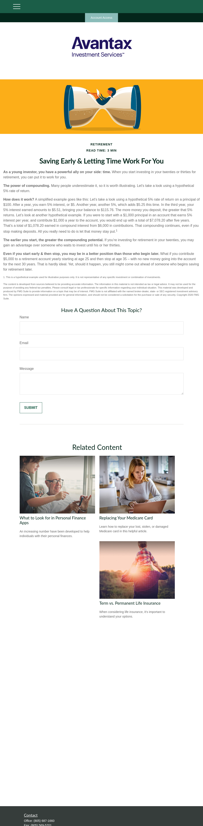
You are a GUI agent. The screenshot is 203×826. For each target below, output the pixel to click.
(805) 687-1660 (44, 821)
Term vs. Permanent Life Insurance (130, 603)
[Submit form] (31, 407)
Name (24, 317)
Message (27, 368)
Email (24, 343)
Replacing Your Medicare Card (126, 517)
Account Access (101, 17)
